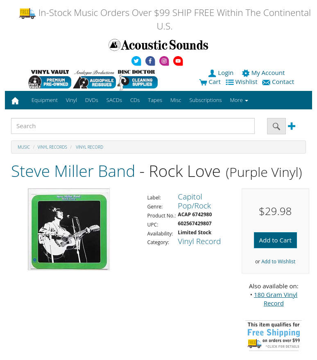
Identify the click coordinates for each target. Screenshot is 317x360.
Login (221, 72)
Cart (210, 81)
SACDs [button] (114, 100)
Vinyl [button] (71, 100)
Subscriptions (205, 100)
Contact (279, 81)
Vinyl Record (89, 147)
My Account (264, 72)
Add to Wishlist (278, 261)
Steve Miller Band (73, 170)
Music (24, 147)
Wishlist (242, 81)
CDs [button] (135, 100)
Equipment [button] (45, 100)
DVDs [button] (91, 100)
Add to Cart (275, 240)
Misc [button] (175, 100)
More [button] (239, 100)
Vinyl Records (52, 147)
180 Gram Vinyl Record (275, 298)
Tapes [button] (155, 100)
